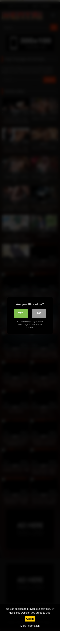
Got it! (30, 618)
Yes (20, 313)
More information (30, 625)
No (39, 313)
